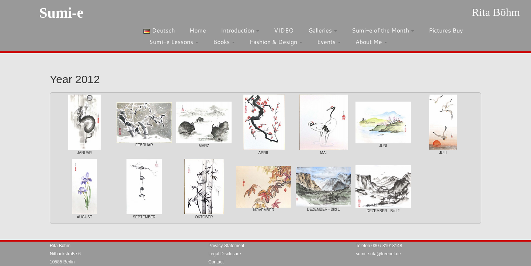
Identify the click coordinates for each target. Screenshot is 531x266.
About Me (371, 41)
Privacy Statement (226, 245)
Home (198, 30)
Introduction (240, 30)
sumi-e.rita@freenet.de (378, 253)
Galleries (322, 30)
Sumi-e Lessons (173, 41)
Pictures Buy (446, 30)
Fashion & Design (276, 41)
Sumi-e (61, 12)
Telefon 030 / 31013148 (379, 245)
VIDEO (284, 30)
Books (224, 41)
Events (329, 41)
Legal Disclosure (224, 253)
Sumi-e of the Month (383, 30)
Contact (215, 262)
